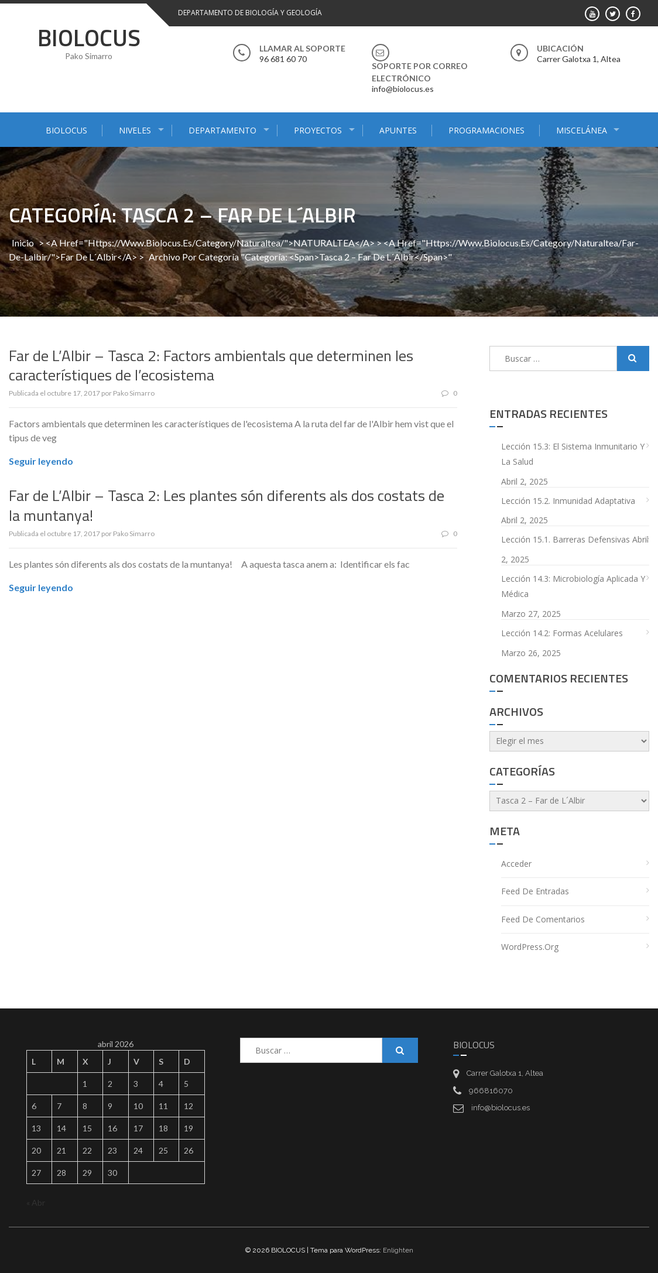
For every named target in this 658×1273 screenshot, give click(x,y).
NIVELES (135, 130)
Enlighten (398, 1250)
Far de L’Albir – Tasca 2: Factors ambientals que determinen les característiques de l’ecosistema (211, 365)
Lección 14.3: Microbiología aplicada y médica (573, 586)
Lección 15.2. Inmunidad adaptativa (568, 500)
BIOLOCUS (88, 38)
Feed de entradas (535, 891)
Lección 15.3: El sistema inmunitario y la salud (573, 454)
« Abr (35, 1202)
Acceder (516, 863)
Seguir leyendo (41, 460)
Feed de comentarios (543, 919)
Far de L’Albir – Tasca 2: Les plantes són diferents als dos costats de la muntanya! (226, 505)
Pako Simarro (134, 393)
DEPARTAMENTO (222, 130)
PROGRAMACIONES (486, 130)
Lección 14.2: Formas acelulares (562, 633)
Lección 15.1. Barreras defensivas (565, 539)
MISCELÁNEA (581, 130)
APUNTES (398, 130)
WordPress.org (529, 946)
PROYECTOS (318, 130)
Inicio (23, 242)
